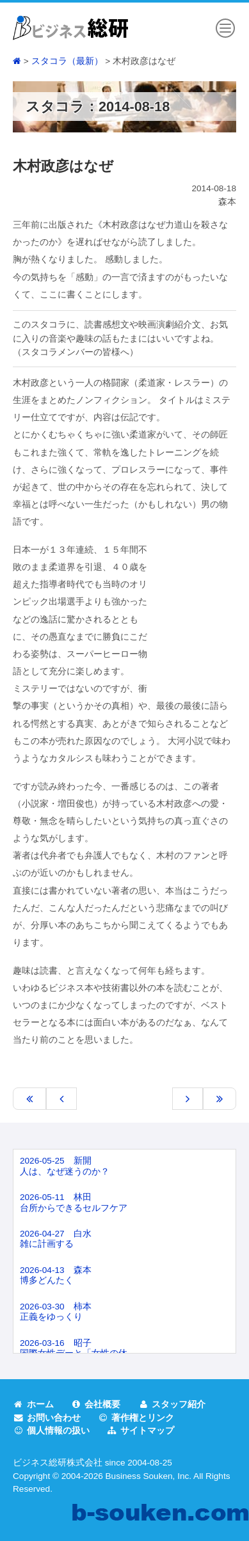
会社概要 (96, 1404)
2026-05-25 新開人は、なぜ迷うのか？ (64, 1166)
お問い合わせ (47, 1418)
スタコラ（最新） (67, 61)
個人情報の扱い (51, 1430)
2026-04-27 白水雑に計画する (56, 1239)
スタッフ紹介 (172, 1404)
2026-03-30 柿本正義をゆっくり (56, 1312)
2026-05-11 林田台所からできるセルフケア (73, 1202)
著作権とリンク (136, 1418)
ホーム (33, 1404)
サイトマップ (141, 1430)
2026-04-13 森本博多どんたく (56, 1275)
